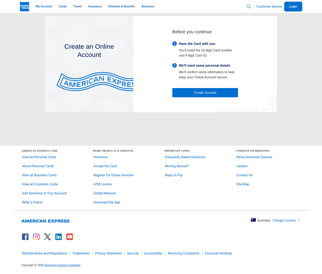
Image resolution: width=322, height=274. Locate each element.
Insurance (100, 157)
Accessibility (153, 253)
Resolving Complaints (183, 253)
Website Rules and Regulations (44, 253)
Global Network (104, 193)
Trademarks (81, 253)
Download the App (106, 202)
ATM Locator (102, 184)
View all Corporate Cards (40, 184)
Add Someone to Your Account (44, 193)
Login (293, 6)
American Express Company (62, 265)
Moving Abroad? (177, 166)
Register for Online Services (113, 175)
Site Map (242, 184)
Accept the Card (105, 166)
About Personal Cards (38, 166)
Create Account (205, 92)
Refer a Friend (32, 202)
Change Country (286, 220)
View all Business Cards (39, 175)
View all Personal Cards (39, 157)
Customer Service (269, 6)
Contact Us (244, 175)
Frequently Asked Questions (185, 157)
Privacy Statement (108, 253)
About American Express (254, 157)
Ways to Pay (174, 175)
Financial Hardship (218, 253)
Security (133, 253)
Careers (242, 166)
